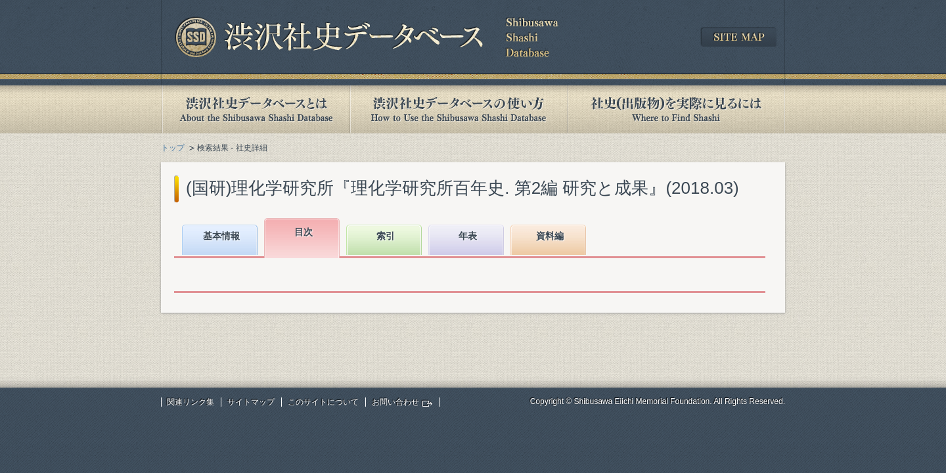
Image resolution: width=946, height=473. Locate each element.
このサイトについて (323, 402)
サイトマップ (251, 402)
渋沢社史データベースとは (255, 109)
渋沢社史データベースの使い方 (458, 109)
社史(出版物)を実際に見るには (676, 109)
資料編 (550, 236)
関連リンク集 (190, 402)
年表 (468, 236)
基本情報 (221, 236)
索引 (385, 236)
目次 (303, 232)
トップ (173, 147)
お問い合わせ (395, 402)
